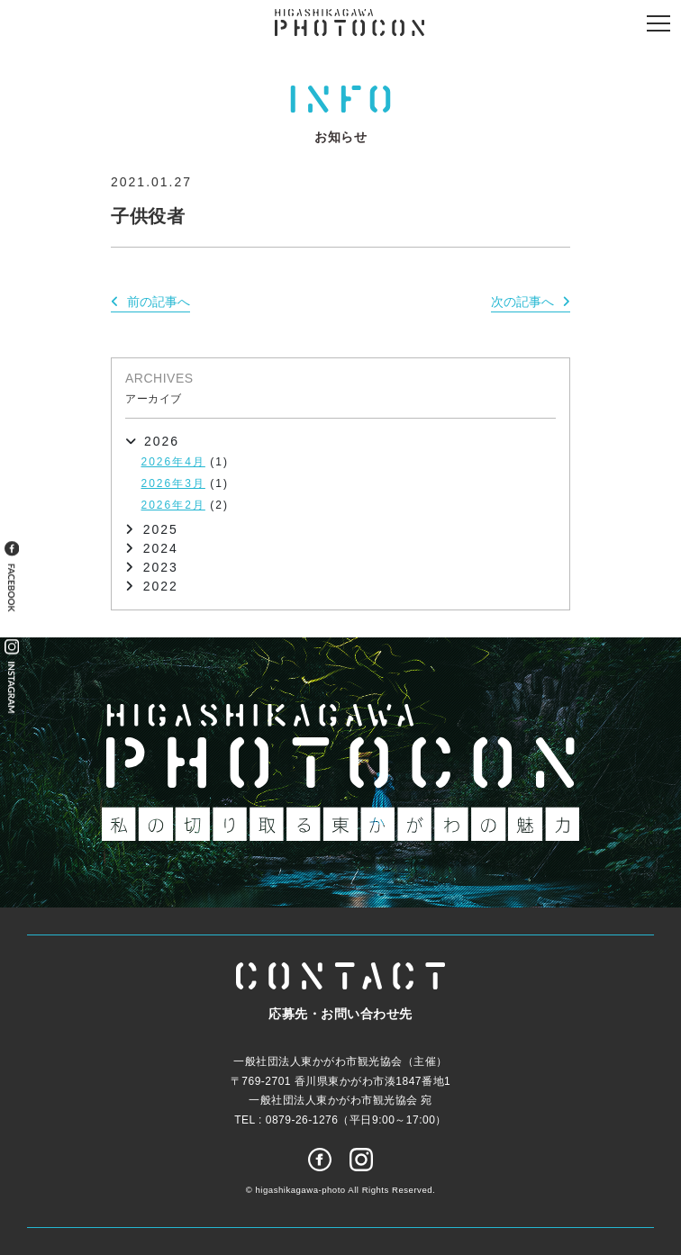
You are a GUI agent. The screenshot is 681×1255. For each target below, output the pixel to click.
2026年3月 (173, 483)
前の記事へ (158, 301)
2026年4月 (173, 462)
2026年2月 (173, 505)
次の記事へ (522, 301)
